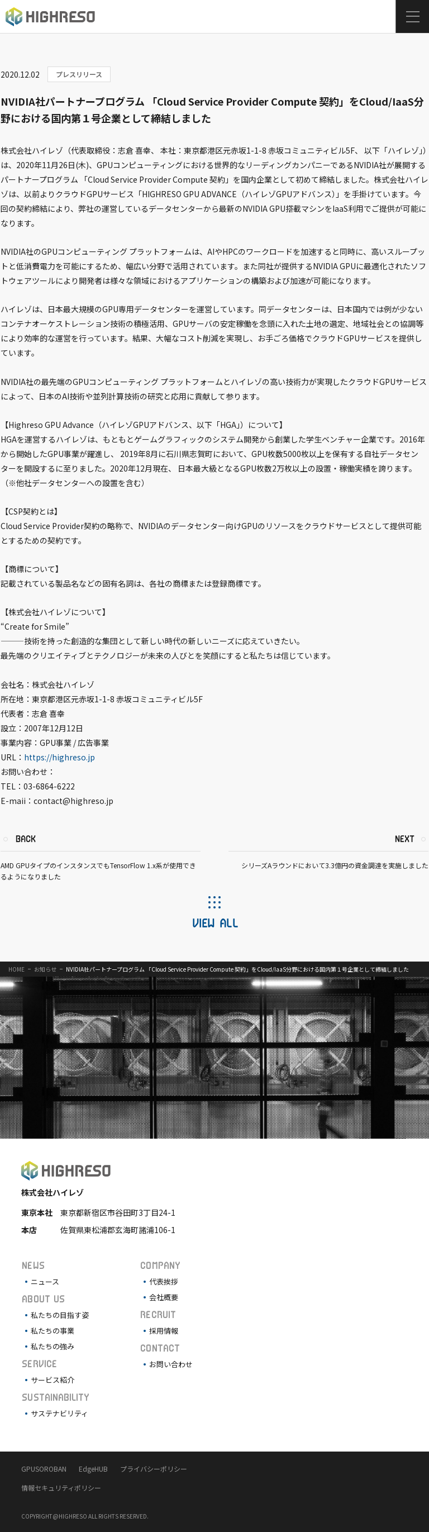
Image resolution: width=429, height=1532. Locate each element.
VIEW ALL (215, 922)
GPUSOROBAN (43, 1468)
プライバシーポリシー (153, 1468)
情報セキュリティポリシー (61, 1487)
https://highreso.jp (59, 757)
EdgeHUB (93, 1468)
